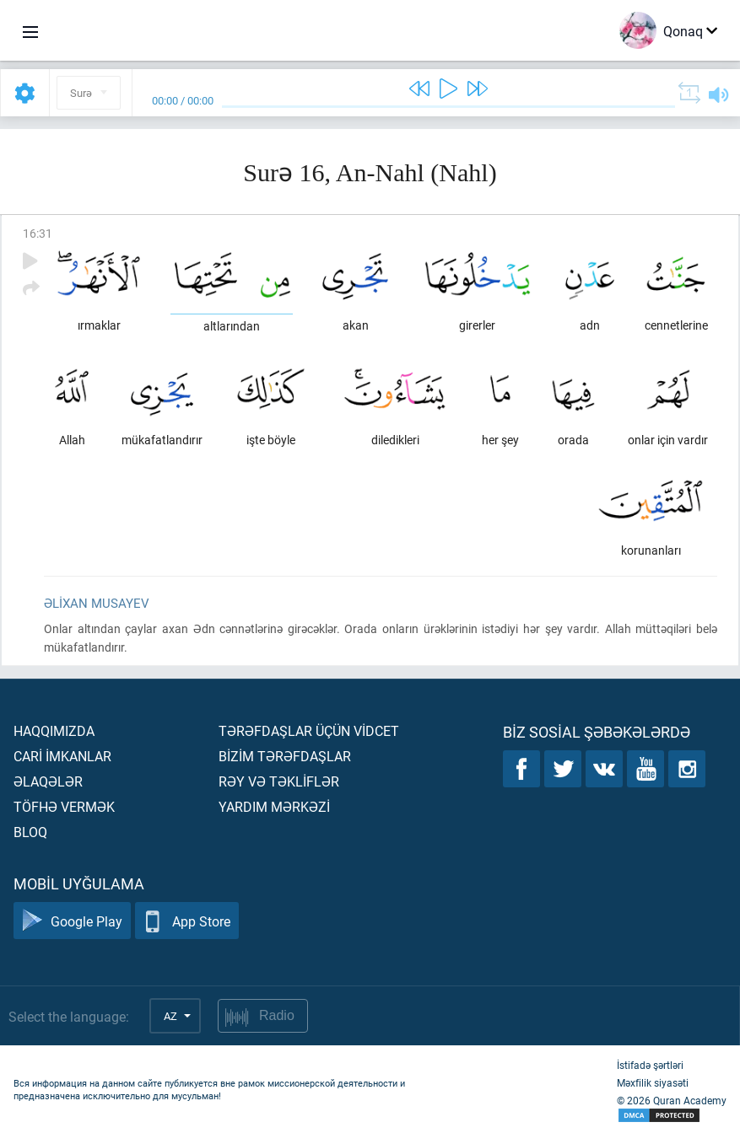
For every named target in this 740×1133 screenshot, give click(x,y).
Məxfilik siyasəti (653, 1082)
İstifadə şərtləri (650, 1064)
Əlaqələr (48, 781)
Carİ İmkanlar (62, 756)
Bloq (30, 831)
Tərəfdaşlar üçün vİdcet (309, 730)
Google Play (72, 921)
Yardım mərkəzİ (274, 806)
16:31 (37, 233)
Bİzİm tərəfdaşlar (285, 756)
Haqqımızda (54, 730)
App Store (186, 921)
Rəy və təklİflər (279, 781)
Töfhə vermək (64, 806)
